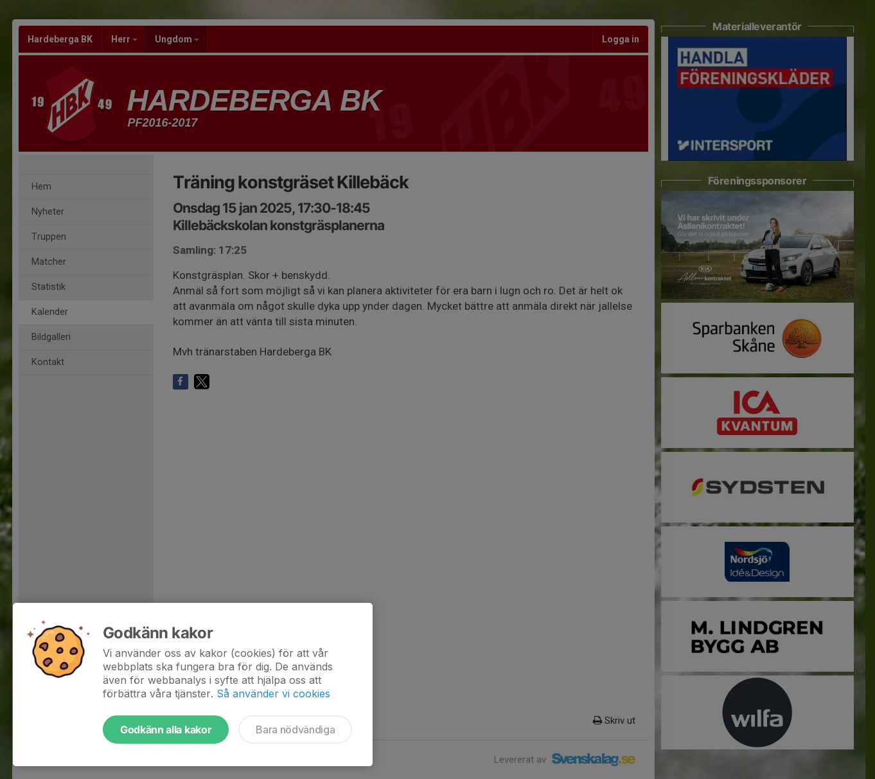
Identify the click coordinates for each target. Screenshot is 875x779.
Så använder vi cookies (273, 693)
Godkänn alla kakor (165, 729)
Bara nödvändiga (295, 729)
